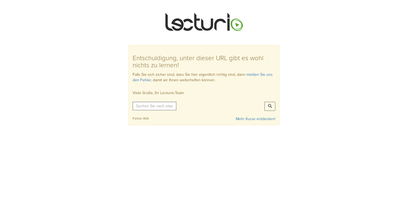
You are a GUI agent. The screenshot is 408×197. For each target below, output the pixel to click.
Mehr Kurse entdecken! (255, 119)
